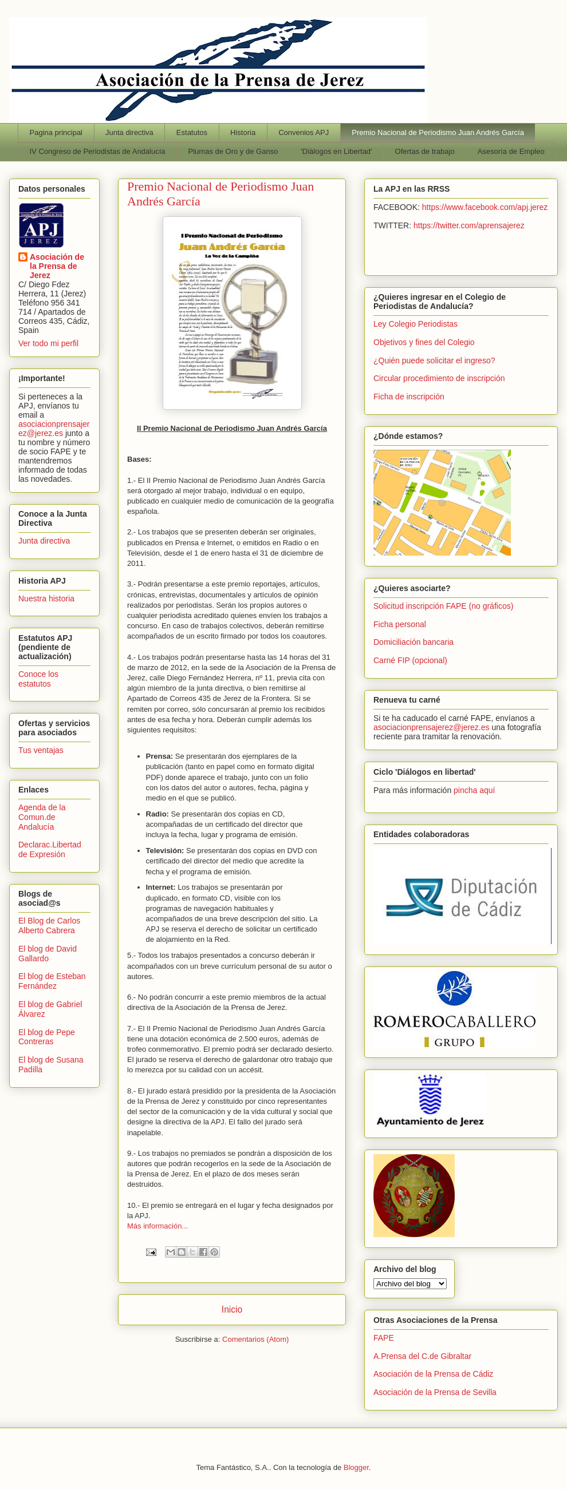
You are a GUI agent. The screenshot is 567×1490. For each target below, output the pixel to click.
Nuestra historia (46, 598)
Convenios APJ (303, 132)
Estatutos (191, 132)
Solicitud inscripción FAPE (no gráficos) (443, 606)
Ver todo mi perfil (48, 343)
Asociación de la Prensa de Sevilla (435, 1392)
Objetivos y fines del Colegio (424, 342)
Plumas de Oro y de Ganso (233, 151)
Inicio (232, 1309)
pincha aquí (474, 790)
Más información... (157, 1226)
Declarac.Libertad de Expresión (49, 849)
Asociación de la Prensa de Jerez (57, 266)
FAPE (383, 1337)
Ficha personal (399, 624)
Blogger (356, 1467)
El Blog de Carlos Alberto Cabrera (49, 925)
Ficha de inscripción (408, 396)
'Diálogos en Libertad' (336, 151)
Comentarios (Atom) (255, 1339)
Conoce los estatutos (38, 678)
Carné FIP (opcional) (410, 660)
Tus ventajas (41, 750)
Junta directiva (129, 132)
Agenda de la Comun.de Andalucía (42, 817)
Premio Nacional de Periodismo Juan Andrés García (438, 132)
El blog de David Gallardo (47, 953)
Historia (242, 132)
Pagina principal (56, 132)
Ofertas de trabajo (425, 151)
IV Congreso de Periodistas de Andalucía (98, 151)
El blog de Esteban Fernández (52, 981)
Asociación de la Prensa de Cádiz (433, 1373)
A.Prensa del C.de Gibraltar (422, 1356)
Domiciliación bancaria (413, 642)
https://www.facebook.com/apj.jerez (485, 207)
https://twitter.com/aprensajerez (469, 225)
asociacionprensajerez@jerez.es (54, 428)
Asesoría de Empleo (511, 151)
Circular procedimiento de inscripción (439, 378)
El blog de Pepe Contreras (46, 1037)
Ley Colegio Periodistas (415, 323)
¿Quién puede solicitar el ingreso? (434, 360)
